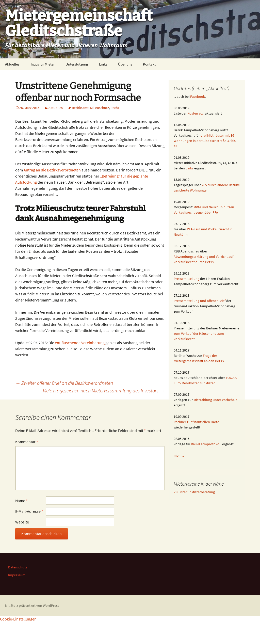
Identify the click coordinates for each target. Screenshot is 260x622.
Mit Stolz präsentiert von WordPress (32, 605)
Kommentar (26, 441)
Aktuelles (12, 64)
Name (21, 500)
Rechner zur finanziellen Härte (196, 422)
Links (103, 64)
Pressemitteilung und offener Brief (199, 300)
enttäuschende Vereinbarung (80, 342)
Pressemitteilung (186, 278)
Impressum (16, 575)
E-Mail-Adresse (29, 511)
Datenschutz (17, 567)
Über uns (125, 64)
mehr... (179, 455)
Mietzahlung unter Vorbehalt (215, 399)
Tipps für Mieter (42, 64)
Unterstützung (77, 64)
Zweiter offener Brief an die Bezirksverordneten (64, 383)
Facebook (197, 96)
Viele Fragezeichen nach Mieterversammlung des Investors (104, 390)
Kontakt (149, 64)
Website (22, 521)
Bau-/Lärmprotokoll (206, 444)
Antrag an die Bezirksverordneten (52, 169)
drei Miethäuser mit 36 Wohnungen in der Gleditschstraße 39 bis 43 (205, 140)
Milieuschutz (99, 107)
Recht (114, 107)
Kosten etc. (195, 113)
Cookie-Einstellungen (18, 618)
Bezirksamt (80, 107)
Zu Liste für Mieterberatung (194, 492)
